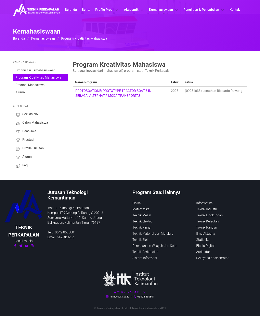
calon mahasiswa (31, 123)
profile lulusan (29, 148)
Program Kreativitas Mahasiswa (38, 78)
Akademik (131, 10)
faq (21, 166)
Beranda (71, 10)
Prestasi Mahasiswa (29, 85)
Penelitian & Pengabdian (201, 10)
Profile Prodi (104, 10)
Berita (86, 10)
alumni (23, 157)
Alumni (20, 92)
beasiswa (25, 131)
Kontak (235, 10)
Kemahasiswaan (161, 10)
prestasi (24, 140)
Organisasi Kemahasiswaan (35, 70)
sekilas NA (26, 114)
